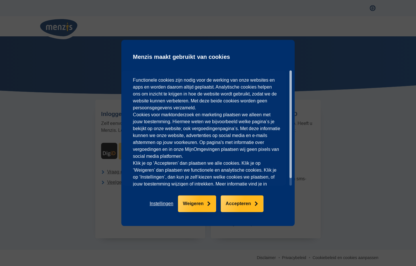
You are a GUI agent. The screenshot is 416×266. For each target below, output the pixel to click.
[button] (161, 204)
